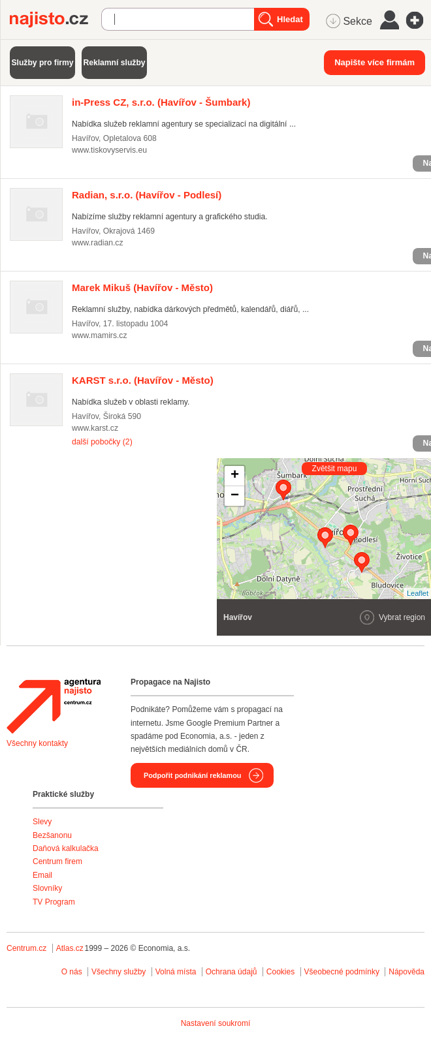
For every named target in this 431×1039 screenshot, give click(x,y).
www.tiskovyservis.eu (109, 150)
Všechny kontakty (37, 743)
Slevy (42, 821)
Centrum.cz (26, 948)
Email (42, 875)
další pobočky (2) (102, 441)
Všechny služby (119, 971)
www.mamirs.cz (99, 335)
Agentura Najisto (54, 706)
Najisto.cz (55, 19)
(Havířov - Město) (142, 287)
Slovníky (47, 888)
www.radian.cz (97, 242)
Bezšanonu (52, 835)
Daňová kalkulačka (66, 848)
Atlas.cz (70, 948)
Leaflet (417, 593)
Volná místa (176, 971)
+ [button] (235, 476)
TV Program (54, 902)
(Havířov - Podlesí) (146, 194)
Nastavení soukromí (216, 1023)
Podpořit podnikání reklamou (192, 775)
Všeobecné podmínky (341, 971)
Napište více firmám (374, 62)
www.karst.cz (95, 428)
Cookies (280, 971)
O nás (71, 971)
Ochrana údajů (231, 971)
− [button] (235, 496)
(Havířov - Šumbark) (161, 102)
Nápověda (406, 971)
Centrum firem (57, 861)
